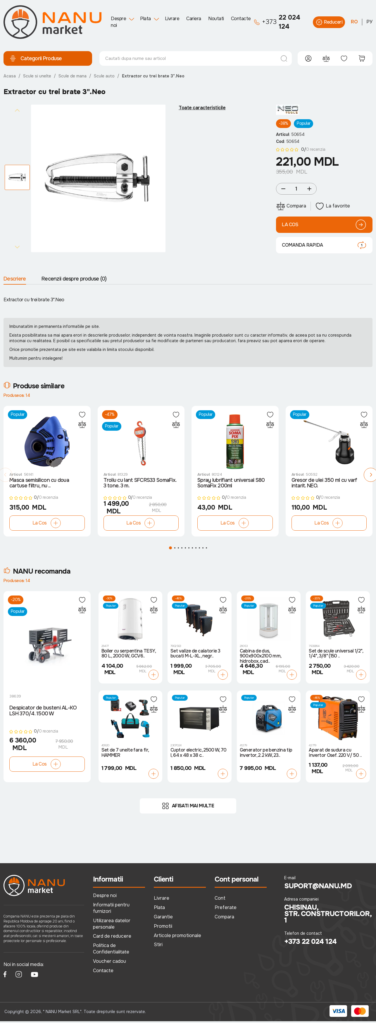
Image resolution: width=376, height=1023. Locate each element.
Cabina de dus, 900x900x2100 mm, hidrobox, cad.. (260, 658)
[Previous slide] (17, 110)
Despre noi (118, 21)
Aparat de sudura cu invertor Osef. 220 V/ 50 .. (335, 754)
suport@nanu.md (318, 887)
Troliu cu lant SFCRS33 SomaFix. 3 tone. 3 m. (140, 485)
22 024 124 (277, 22)
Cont (220, 900)
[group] (98, 178)
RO (354, 22)
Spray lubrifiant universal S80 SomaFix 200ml (231, 485)
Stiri (158, 946)
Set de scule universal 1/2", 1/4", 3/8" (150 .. (336, 655)
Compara (224, 918)
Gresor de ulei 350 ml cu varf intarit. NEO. (324, 485)
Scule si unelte (37, 76)
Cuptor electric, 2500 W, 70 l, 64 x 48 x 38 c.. (198, 754)
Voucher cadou (109, 963)
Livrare (172, 18)
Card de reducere (112, 938)
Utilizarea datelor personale (111, 925)
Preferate (226, 909)
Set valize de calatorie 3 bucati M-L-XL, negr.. (195, 655)
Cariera (193, 18)
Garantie (163, 918)
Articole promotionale (177, 937)
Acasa (10, 76)
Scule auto (104, 76)
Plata (145, 18)
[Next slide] (17, 246)
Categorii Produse (35, 58)
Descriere (15, 279)
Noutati (216, 18)
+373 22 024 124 (310, 943)
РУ (369, 22)
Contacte (241, 18)
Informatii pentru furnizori (111, 909)
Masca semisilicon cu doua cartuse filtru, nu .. (39, 485)
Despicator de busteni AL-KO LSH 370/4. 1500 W (43, 713)
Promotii (163, 928)
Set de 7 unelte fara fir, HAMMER (125, 754)
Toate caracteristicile (202, 108)
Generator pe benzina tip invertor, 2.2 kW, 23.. (266, 754)
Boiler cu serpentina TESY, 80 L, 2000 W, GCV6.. (128, 655)
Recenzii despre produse (74, 279)
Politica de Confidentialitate (111, 950)
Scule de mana (72, 76)
